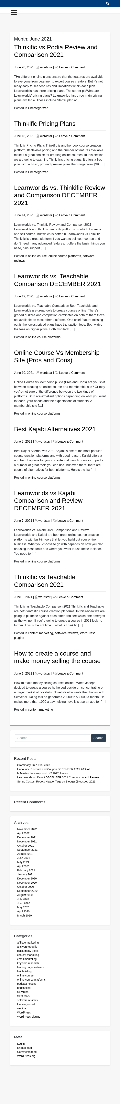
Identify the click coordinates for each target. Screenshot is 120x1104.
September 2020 (27, 890)
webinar (22, 1008)
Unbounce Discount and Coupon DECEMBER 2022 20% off (54, 769)
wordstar (46, 67)
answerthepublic (27, 946)
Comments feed (27, 1051)
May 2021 (23, 862)
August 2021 (25, 853)
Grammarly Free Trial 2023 (33, 765)
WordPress (24, 1012)
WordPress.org (26, 1056)
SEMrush (23, 992)
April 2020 (23, 911)
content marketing (40, 633)
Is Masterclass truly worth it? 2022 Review (43, 773)
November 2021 (27, 841)
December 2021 (27, 837)
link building (24, 971)
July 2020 (23, 899)
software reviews (66, 633)
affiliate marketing (28, 942)
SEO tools (23, 996)
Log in (21, 1043)
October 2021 (25, 845)
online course (37, 256)
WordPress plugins (28, 1016)
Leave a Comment (72, 67)
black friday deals (27, 950)
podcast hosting (27, 983)
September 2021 (27, 849)
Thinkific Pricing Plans (45, 123)
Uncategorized (38, 108)
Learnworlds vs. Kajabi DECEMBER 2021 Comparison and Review (58, 777)
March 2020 (24, 915)
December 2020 (27, 878)
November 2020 (27, 882)
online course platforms (65, 256)
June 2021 (23, 857)
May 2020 (23, 907)
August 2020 (25, 895)
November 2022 (27, 829)
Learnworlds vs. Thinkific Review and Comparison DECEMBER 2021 (59, 195)
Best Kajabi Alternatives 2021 (55, 429)
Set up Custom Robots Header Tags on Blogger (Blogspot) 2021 (56, 781)
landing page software (30, 967)
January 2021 (25, 874)
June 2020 (23, 903)
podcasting (24, 987)
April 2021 (23, 866)
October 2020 (25, 886)
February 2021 (26, 870)
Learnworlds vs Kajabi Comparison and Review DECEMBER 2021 (48, 501)
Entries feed (24, 1047)
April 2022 (23, 833)
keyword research (28, 963)
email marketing (27, 959)
